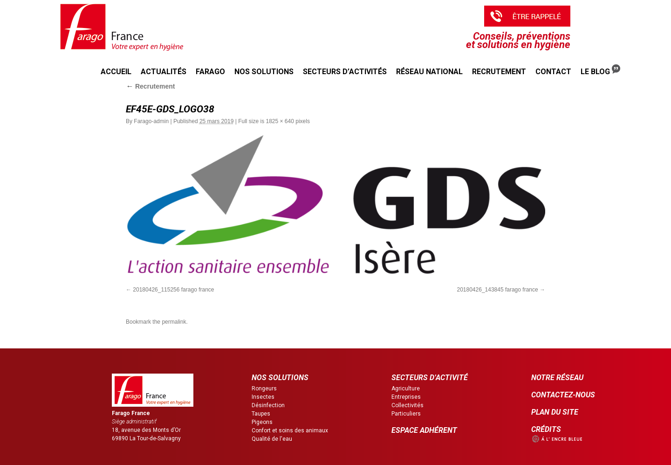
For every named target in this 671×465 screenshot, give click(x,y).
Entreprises (406, 397)
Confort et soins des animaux (290, 430)
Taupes (261, 413)
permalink (174, 322)
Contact (553, 71)
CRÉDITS (546, 429)
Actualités (163, 71)
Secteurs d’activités (345, 71)
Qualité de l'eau (272, 439)
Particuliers (406, 413)
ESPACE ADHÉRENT (424, 430)
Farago (210, 71)
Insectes (263, 397)
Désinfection (268, 405)
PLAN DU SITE (554, 412)
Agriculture (405, 388)
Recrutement (499, 71)
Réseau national (429, 71)
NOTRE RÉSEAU (557, 377)
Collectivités (407, 405)
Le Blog (600, 70)
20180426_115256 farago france (173, 289)
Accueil (116, 71)
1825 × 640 (280, 121)
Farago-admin (151, 121)
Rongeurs (264, 388)
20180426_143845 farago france (497, 289)
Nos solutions (264, 71)
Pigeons (262, 422)
